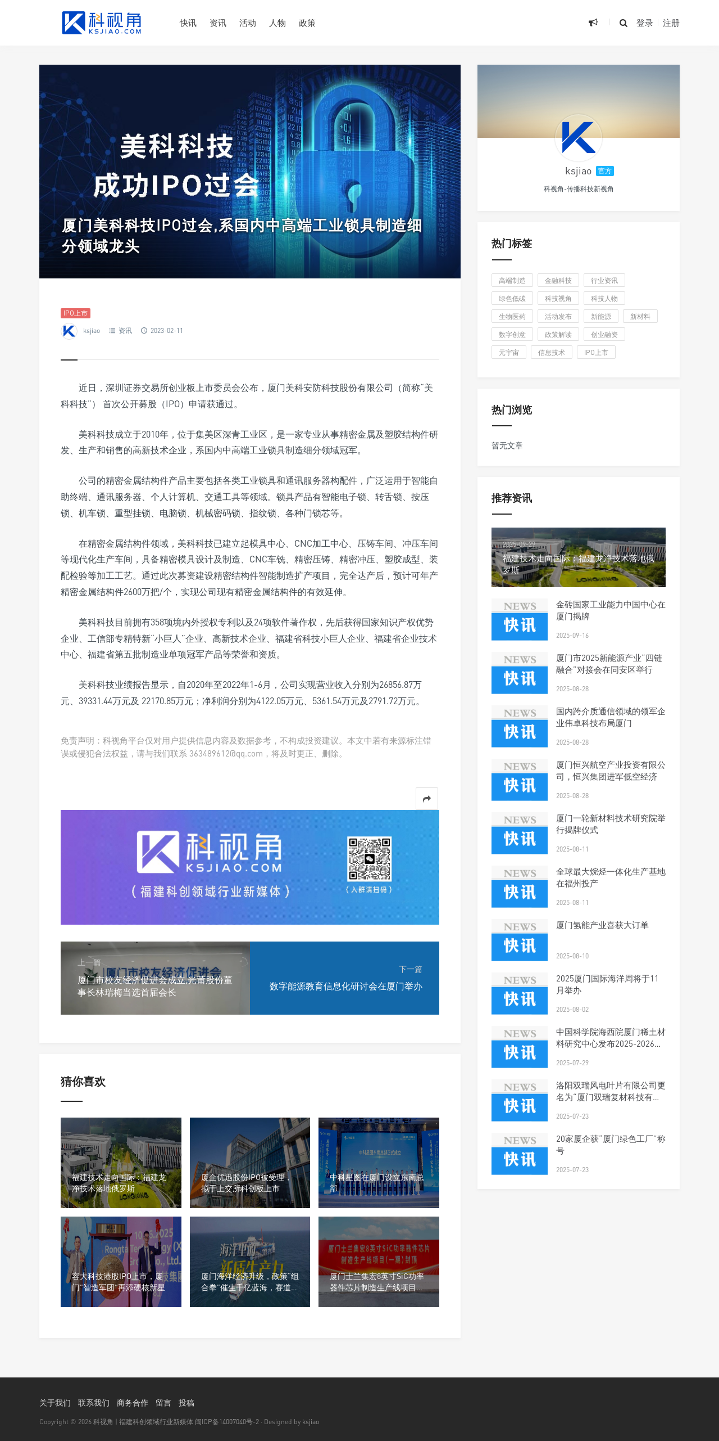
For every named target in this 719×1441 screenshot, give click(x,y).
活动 (247, 22)
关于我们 (55, 1402)
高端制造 (512, 280)
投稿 (186, 1402)
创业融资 (604, 334)
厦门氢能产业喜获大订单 (602, 925)
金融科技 (558, 280)
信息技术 (551, 352)
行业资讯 (604, 280)
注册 (671, 22)
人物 (277, 22)
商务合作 (132, 1402)
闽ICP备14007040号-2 (227, 1421)
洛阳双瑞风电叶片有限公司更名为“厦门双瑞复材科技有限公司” (611, 1097)
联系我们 (94, 1402)
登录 (644, 22)
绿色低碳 (512, 298)
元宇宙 (509, 352)
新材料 (640, 316)
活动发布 (558, 316)
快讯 (188, 22)
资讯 (218, 22)
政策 (307, 22)
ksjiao (91, 330)
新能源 (601, 316)
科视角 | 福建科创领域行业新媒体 (143, 1421)
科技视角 (558, 298)
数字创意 (512, 334)
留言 (163, 1402)
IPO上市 (75, 313)
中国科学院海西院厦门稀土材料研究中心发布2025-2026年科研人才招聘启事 (611, 1043)
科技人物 (604, 298)
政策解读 (558, 334)
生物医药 (512, 316)
